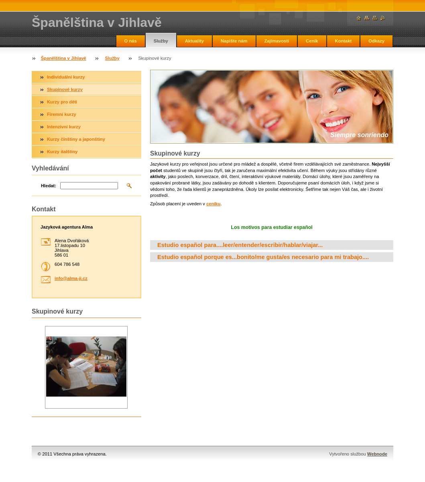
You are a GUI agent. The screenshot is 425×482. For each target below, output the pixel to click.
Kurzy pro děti (62, 101)
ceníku (213, 203)
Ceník (312, 40)
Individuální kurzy (66, 77)
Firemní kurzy (61, 114)
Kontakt (343, 40)
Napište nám (234, 40)
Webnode (377, 454)
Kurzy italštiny (62, 151)
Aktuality (194, 40)
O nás (130, 40)
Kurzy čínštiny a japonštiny (76, 139)
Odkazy (376, 40)
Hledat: (48, 185)
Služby (161, 40)
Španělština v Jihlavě (63, 58)
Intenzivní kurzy (64, 126)
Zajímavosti (276, 40)
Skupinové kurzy (65, 89)
